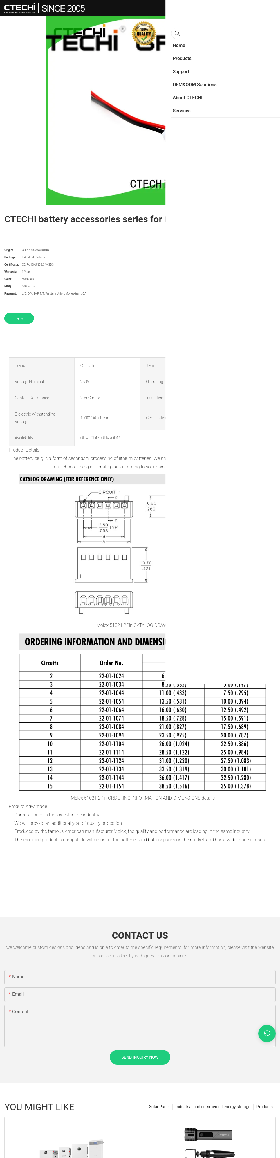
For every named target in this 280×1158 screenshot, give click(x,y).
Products (264, 1106)
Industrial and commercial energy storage (213, 1106)
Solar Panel (159, 1106)
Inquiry (19, 318)
